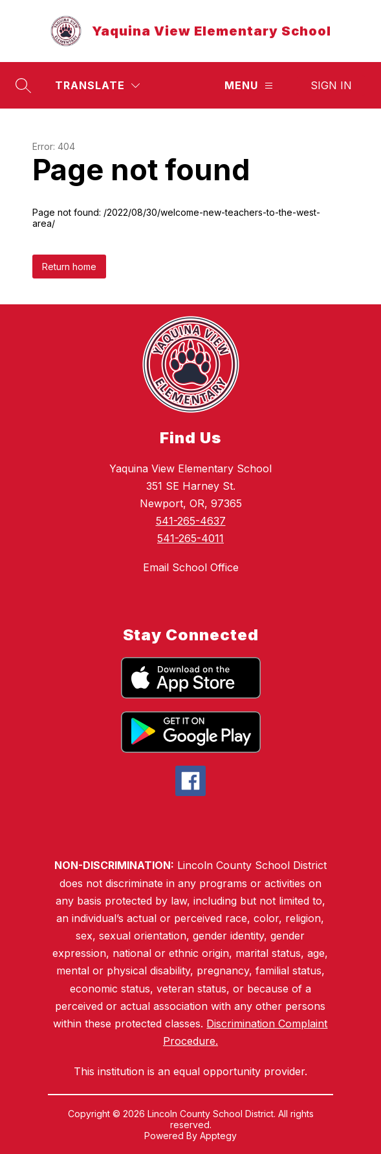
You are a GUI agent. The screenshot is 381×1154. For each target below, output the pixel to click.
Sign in (331, 85)
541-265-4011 (190, 538)
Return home (69, 266)
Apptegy (218, 1135)
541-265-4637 (191, 520)
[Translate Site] (97, 86)
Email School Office (191, 567)
